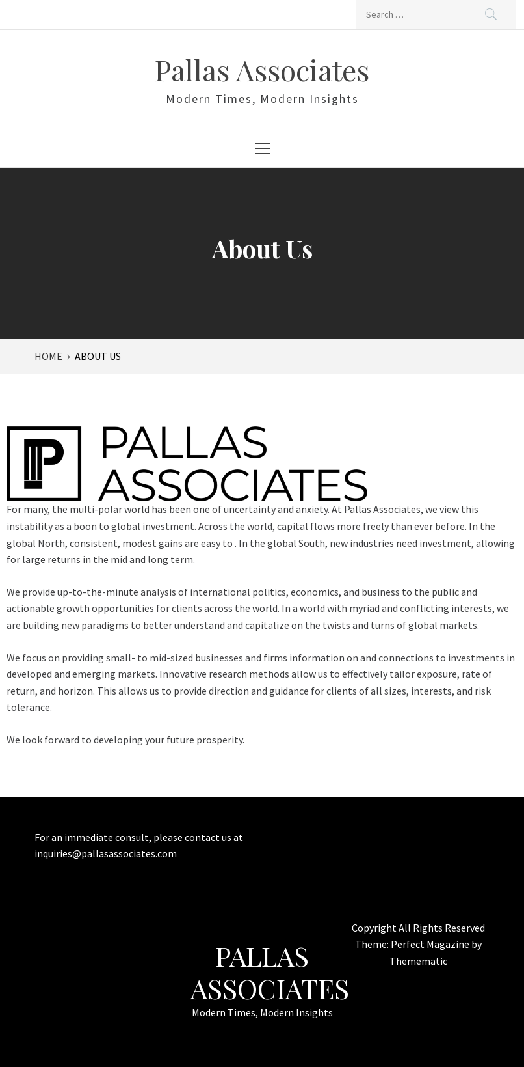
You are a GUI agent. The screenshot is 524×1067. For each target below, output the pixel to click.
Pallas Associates (262, 69)
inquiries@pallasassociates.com (105, 853)
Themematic (418, 960)
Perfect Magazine (431, 943)
